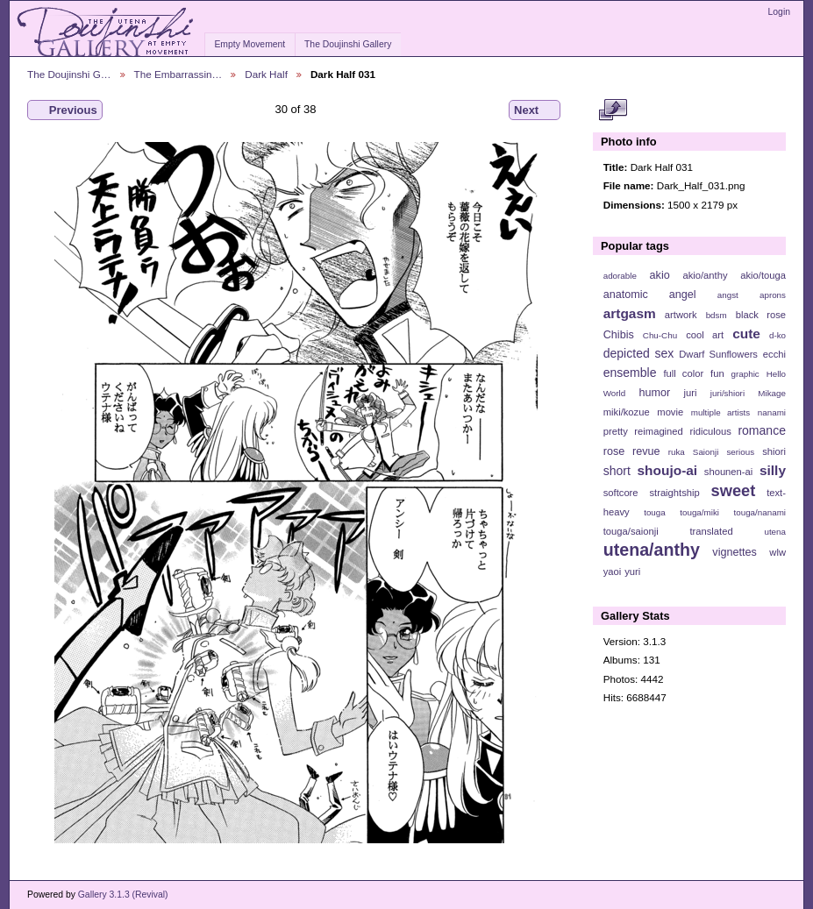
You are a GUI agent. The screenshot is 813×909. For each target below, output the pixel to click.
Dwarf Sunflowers (718, 354)
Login (779, 12)
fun (717, 373)
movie (670, 412)
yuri (632, 571)
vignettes (734, 552)
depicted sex (638, 353)
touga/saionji (631, 531)
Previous (64, 110)
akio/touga (763, 275)
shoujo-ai (668, 470)
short (617, 471)
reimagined (658, 431)
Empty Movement (249, 44)
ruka (676, 452)
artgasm (629, 313)
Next (534, 110)
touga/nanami (760, 512)
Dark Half (266, 74)
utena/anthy (651, 549)
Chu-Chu (660, 335)
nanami (772, 412)
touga (655, 512)
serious (740, 452)
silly (773, 470)
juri (690, 392)
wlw (777, 552)
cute (746, 333)
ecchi (774, 354)
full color (683, 373)
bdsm (716, 315)
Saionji (705, 452)
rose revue (631, 451)
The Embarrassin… (178, 74)
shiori (774, 451)
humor (654, 393)
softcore (620, 492)
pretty (615, 431)
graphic (745, 374)
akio (660, 275)
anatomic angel (649, 294)
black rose (761, 314)
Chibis (618, 335)
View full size (612, 110)
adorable (620, 276)
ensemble (630, 373)
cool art (705, 335)
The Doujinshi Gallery (347, 44)
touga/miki (699, 512)
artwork (681, 314)
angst (727, 295)
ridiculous (710, 431)
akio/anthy (704, 275)
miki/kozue (626, 412)
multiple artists (720, 412)
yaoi (612, 571)
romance (762, 430)
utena (775, 531)
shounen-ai (728, 471)
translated (710, 531)
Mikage (772, 393)
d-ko (777, 335)
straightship (674, 492)
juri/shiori (727, 393)
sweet (733, 490)
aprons (773, 295)
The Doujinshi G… (69, 74)
